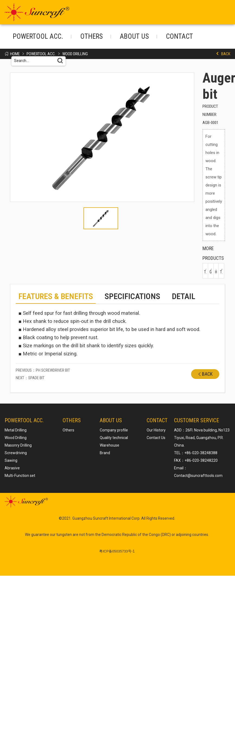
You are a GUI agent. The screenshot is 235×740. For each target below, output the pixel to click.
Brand (105, 452)
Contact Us (156, 437)
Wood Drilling (75, 53)
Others (91, 36)
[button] (18, 138)
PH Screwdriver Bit (53, 370)
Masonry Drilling (18, 445)
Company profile (114, 430)
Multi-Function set (20, 475)
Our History (156, 430)
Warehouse (109, 445)
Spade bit (36, 377)
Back (225, 53)
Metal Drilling (16, 430)
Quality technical (114, 437)
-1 (117, 551)
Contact (179, 36)
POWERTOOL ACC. (38, 36)
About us (134, 36)
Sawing (11, 460)
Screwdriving (16, 452)
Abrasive (12, 468)
